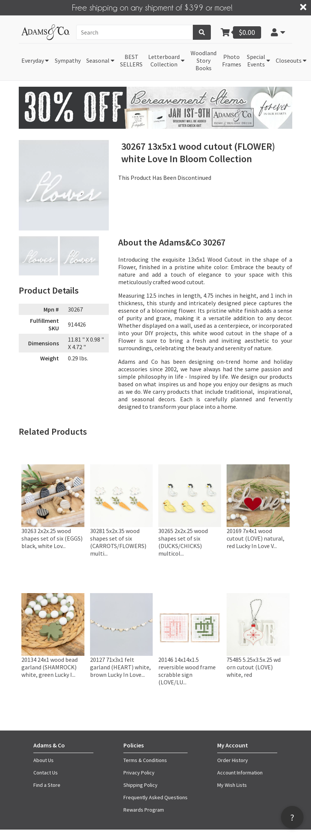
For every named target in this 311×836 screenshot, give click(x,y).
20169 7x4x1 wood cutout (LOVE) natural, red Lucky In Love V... (255, 538)
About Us (43, 760)
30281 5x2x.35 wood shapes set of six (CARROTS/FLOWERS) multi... (118, 542)
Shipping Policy (140, 785)
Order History (232, 760)
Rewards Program (143, 809)
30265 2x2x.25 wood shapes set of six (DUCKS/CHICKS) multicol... (183, 542)
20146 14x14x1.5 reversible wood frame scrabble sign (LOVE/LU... (187, 671)
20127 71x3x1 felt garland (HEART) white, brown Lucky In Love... (120, 667)
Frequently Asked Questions (155, 797)
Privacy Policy (139, 772)
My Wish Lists (232, 785)
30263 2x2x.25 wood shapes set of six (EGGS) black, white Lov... (52, 538)
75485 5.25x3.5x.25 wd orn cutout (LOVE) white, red (254, 667)
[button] (278, 32)
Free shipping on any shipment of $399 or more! (152, 7)
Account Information (240, 772)
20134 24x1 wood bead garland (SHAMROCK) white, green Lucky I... (49, 667)
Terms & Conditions (145, 760)
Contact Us (45, 772)
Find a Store (46, 785)
